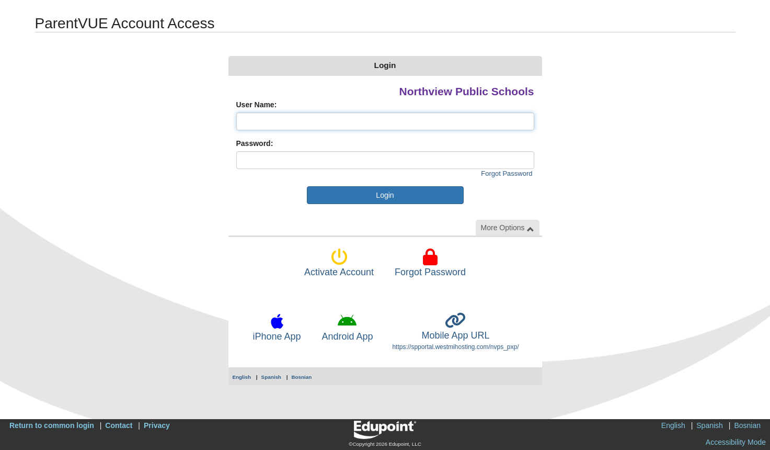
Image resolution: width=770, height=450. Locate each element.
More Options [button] (507, 227)
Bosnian (301, 377)
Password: (254, 143)
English (242, 377)
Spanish (271, 377)
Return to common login (51, 425)
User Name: (256, 104)
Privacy (157, 425)
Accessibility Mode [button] (736, 442)
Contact (118, 425)
